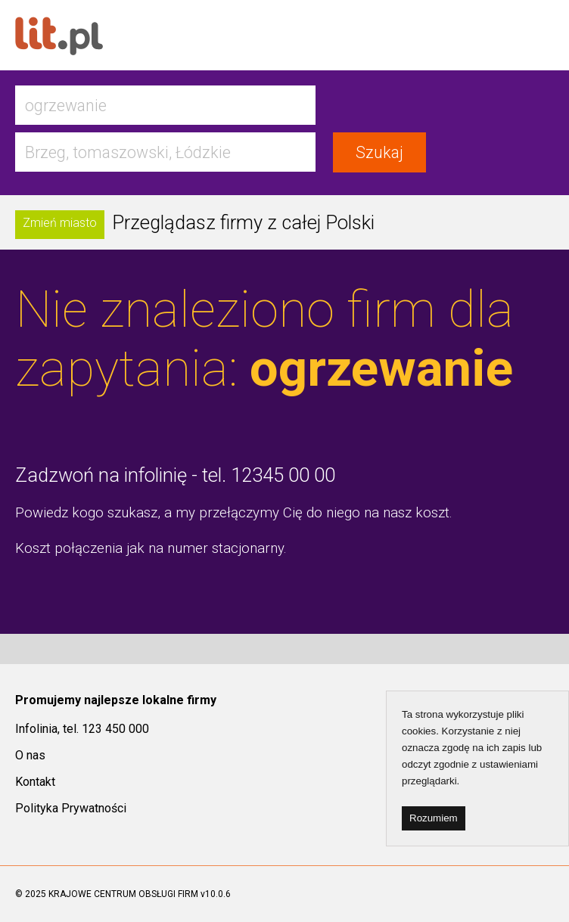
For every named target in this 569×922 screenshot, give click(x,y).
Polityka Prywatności (70, 808)
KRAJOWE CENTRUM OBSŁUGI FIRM (123, 894)
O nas (30, 755)
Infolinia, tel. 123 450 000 (82, 729)
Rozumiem (433, 818)
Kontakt (35, 782)
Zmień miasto (60, 223)
